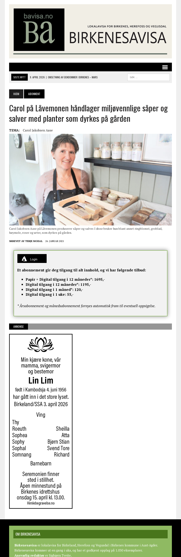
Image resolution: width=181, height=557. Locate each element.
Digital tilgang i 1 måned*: (50, 289)
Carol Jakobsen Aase (38, 130)
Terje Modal (34, 241)
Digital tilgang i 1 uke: (46, 294)
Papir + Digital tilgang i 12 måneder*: (59, 279)
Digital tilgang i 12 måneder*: (52, 284)
